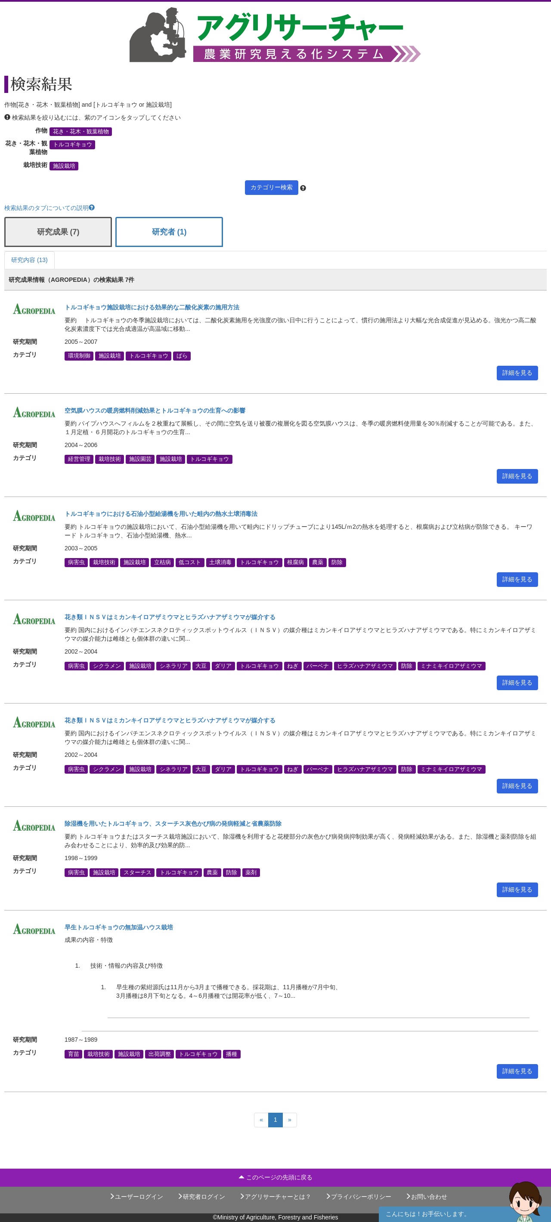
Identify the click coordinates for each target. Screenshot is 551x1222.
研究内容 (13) (29, 259)
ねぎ (292, 666)
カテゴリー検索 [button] (272, 187)
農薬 (317, 562)
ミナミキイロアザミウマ (451, 666)
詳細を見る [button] (517, 372)
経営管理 (79, 459)
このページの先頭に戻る (275, 1177)
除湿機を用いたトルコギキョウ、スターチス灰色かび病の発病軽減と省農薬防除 (173, 823)
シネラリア (174, 666)
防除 (337, 562)
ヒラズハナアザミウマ (365, 666)
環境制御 (79, 356)
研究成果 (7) (58, 232)
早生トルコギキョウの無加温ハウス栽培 (119, 927)
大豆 (201, 666)
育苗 (73, 1054)
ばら (182, 356)
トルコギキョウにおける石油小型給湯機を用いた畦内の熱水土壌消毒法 (161, 513)
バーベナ (317, 666)
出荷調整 (160, 1054)
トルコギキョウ (72, 145)
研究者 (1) (169, 232)
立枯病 (162, 562)
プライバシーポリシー (358, 1196)
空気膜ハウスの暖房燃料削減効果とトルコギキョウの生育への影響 (155, 410)
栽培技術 (110, 459)
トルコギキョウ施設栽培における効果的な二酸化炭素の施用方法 (152, 307)
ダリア (223, 666)
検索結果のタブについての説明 (49, 207)
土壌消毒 (220, 562)
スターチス (138, 872)
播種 (231, 1054)
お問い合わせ (426, 1196)
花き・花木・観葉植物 (81, 132)
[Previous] (261, 1120)
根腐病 (295, 562)
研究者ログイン (201, 1196)
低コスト (190, 562)
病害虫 (76, 562)
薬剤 (251, 872)
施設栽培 (64, 166)
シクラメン (107, 666)
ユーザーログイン (136, 1196)
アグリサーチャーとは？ (275, 1196)
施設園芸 (140, 459)
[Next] (289, 1120)
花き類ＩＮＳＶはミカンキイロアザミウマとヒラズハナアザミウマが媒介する (170, 617)
